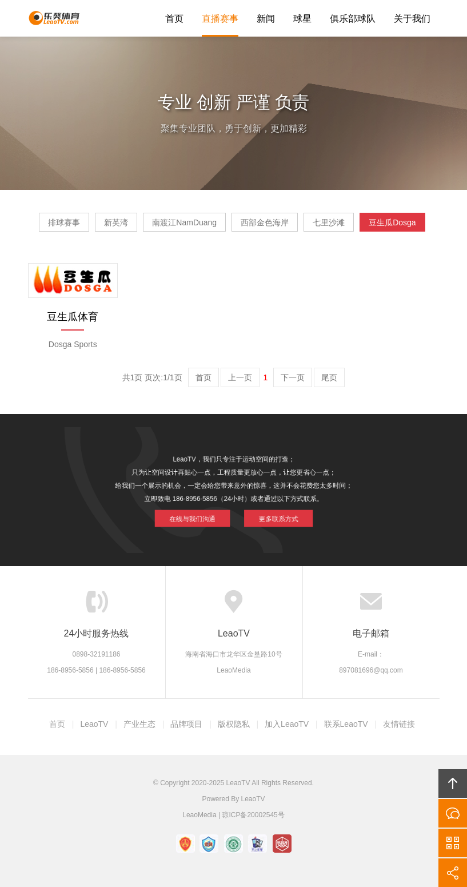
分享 (452, 872)
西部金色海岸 (265, 222)
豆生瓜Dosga (392, 222)
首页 (174, 18)
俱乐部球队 (353, 18)
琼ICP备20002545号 (253, 815)
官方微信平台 (452, 843)
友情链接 (399, 724)
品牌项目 (186, 724)
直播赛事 (220, 18)
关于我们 (412, 18)
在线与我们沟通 (199, 514)
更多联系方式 (270, 514)
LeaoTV (53, 18)
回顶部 (452, 783)
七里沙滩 (329, 222)
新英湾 (116, 222)
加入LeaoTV (287, 724)
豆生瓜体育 (72, 317)
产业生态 (139, 724)
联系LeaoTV (346, 724)
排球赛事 (64, 222)
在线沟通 (452, 813)
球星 (302, 18)
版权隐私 (234, 724)
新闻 (266, 18)
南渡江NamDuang (184, 222)
